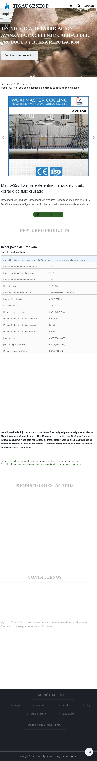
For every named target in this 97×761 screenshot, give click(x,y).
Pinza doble (39, 432)
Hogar (8, 84)
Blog (89, 705)
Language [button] (89, 6)
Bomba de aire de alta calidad (28, 444)
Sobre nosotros (38, 713)
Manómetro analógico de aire (58, 444)
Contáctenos (68, 713)
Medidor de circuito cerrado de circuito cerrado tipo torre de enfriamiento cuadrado (44, 464)
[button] (70, 6)
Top (89, 752)
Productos (22, 84)
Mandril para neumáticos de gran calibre (21, 436)
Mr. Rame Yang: (13, 626)
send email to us (48, 214)
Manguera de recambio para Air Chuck (61, 436)
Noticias (67, 705)
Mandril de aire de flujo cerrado (16, 432)
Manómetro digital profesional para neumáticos (69, 432)
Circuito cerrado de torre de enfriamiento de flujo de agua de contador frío (44, 461)
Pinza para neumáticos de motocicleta (40, 440)
